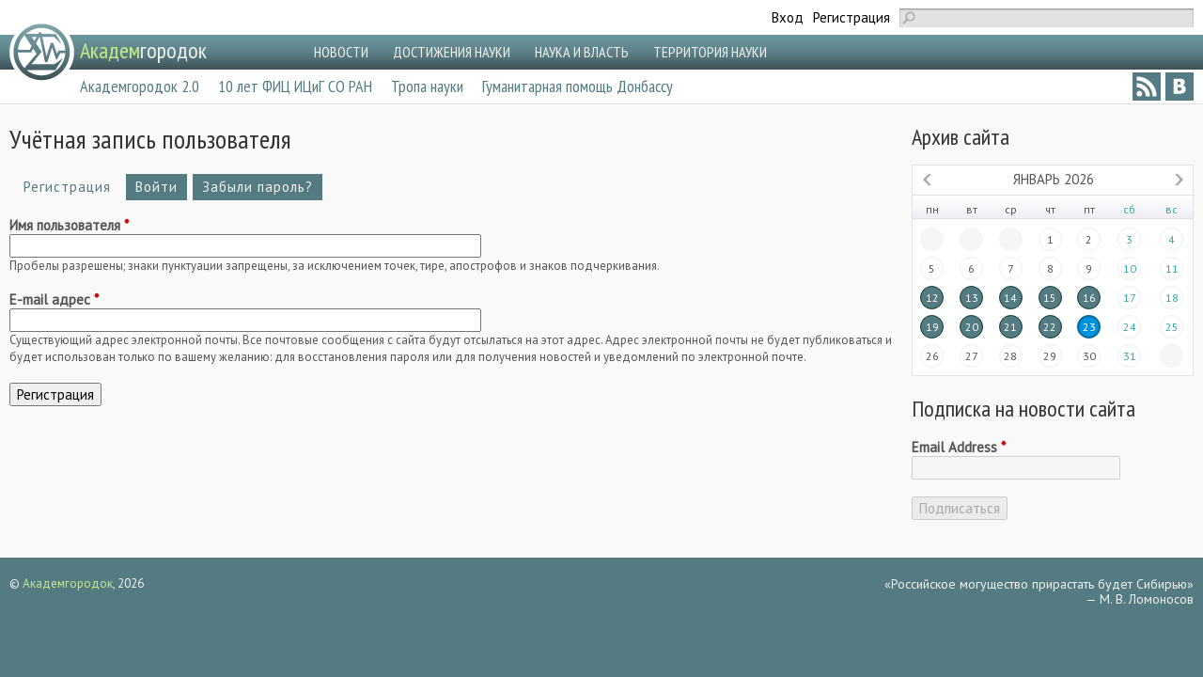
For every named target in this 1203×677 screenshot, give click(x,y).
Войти (156, 187)
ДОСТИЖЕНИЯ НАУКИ (451, 51)
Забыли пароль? (257, 187)
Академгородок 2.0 (139, 86)
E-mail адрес (54, 299)
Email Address (959, 447)
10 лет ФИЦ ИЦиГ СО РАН (295, 86)
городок (143, 50)
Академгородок (68, 583)
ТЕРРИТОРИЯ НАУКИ (710, 51)
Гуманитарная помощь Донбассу (577, 86)
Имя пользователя (69, 225)
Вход (788, 17)
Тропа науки (427, 86)
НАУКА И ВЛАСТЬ (582, 51)
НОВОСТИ (341, 51)
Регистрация (851, 17)
